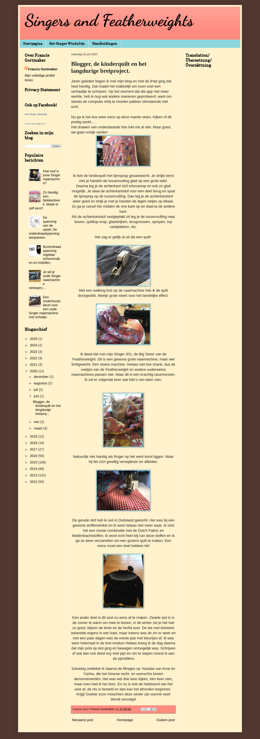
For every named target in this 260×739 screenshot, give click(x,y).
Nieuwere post (82, 720)
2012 (34, 481)
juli (36, 389)
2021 (34, 364)
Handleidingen (104, 44)
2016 (34, 456)
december (42, 377)
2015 (34, 462)
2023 (34, 351)
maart (38, 428)
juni (37, 396)
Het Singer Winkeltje (36, 114)
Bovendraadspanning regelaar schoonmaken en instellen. (45, 254)
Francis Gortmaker (43, 69)
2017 (34, 449)
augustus (41, 383)
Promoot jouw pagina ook (35, 124)
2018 (34, 443)
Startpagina (32, 44)
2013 (34, 475)
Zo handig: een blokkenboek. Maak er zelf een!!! (44, 200)
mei (37, 422)
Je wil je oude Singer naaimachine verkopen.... (45, 280)
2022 (34, 358)
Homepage (125, 720)
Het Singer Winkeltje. (67, 44)
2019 (34, 436)
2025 (34, 339)
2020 (34, 371)
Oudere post (166, 720)
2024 (34, 345)
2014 (34, 469)
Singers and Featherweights (109, 20)
